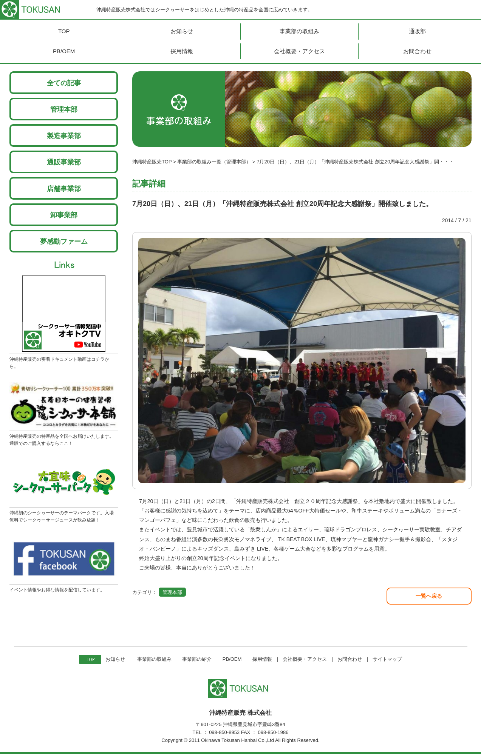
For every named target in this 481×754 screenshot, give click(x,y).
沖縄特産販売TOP (152, 162)
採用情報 (262, 659)
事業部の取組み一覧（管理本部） (214, 162)
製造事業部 (64, 136)
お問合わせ (349, 659)
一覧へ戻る (429, 596)
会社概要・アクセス (305, 659)
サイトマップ (387, 659)
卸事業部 (63, 215)
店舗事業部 (64, 188)
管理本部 (63, 109)
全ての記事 (64, 83)
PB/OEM (232, 659)
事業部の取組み (154, 659)
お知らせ (115, 659)
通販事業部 (64, 162)
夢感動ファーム (64, 241)
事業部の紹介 (197, 659)
